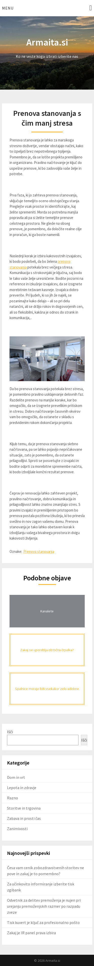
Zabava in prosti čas (24, 818)
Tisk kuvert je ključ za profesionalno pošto (43, 922)
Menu (8, 8)
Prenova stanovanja (38, 551)
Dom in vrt (16, 777)
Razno (12, 797)
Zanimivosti (17, 828)
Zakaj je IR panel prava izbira (31, 932)
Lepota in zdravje (21, 787)
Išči (10, 731)
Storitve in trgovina (24, 808)
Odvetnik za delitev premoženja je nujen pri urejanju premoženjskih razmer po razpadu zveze (44, 906)
